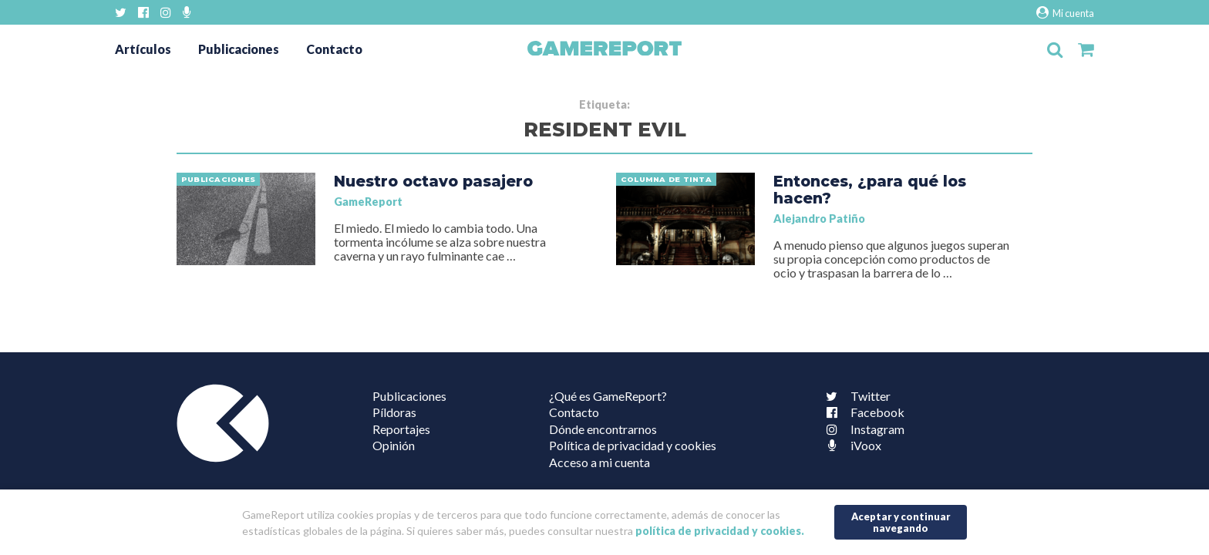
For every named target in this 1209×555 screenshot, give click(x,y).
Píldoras (394, 412)
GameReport (368, 201)
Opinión (393, 445)
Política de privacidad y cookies (632, 445)
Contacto (334, 49)
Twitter (855, 395)
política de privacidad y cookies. (719, 530)
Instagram (862, 429)
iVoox (850, 445)
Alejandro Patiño (819, 218)
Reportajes (401, 429)
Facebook (862, 412)
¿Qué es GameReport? (608, 395)
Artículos (143, 49)
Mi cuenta (1065, 12)
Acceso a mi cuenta (599, 462)
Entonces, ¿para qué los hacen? (869, 189)
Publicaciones (238, 49)
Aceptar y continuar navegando (901, 522)
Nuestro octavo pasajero (433, 181)
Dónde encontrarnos (603, 429)
